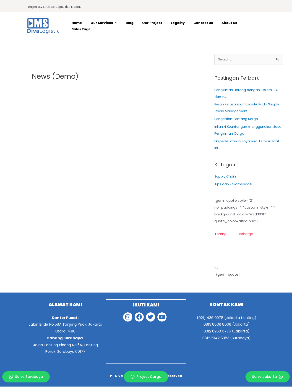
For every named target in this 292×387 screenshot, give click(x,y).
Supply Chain (225, 176)
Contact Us (204, 26)
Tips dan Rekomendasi (233, 184)
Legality (181, 26)
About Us (228, 26)
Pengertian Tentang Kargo (237, 119)
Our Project (158, 26)
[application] (125, 26)
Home (89, 26)
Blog (138, 26)
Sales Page (251, 26)
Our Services (114, 26)
